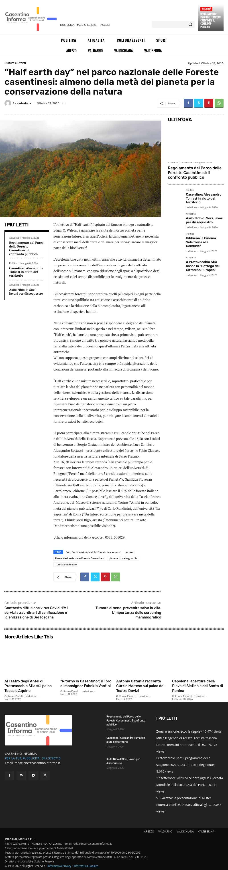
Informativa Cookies (85, 866)
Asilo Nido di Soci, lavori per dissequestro (26, 291)
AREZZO (149, 831)
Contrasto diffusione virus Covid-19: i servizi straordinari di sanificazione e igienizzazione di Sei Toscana (36, 612)
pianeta (113, 558)
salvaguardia (129, 558)
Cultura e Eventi (15, 62)
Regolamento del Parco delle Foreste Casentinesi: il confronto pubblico (210, 20)
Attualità (206, 8)
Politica (13, 263)
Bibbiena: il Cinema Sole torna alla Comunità (204, 237)
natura (129, 552)
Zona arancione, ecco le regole (178, 731)
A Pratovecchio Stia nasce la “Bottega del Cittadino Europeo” (202, 258)
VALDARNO (165, 831)
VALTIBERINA (206, 831)
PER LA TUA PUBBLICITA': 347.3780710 (33, 758)
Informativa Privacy (59, 866)
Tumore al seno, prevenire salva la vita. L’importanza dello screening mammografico (128, 612)
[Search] (190, 24)
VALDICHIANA (185, 831)
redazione (24, 103)
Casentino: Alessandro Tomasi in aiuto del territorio (26, 272)
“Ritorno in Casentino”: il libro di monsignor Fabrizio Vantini (85, 686)
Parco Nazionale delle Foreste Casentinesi (79, 558)
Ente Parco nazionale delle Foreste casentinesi (93, 552)
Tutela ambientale (66, 564)
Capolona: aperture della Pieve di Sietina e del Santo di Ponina (195, 686)
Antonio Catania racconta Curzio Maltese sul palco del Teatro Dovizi (141, 686)
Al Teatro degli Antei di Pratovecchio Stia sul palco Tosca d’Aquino (25, 686)
